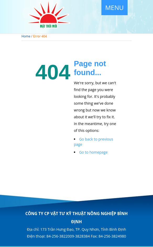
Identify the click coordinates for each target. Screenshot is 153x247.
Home (25, 36)
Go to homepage (93, 152)
